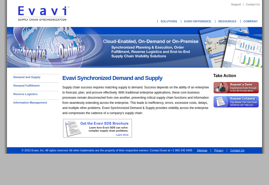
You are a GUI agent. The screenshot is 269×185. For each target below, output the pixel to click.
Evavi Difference (197, 21)
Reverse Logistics (25, 94)
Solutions (169, 21)
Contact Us (253, 4)
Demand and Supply (27, 77)
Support (236, 4)
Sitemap (202, 150)
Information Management (30, 102)
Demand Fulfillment (26, 85)
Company (251, 21)
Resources (227, 21)
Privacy (219, 150)
